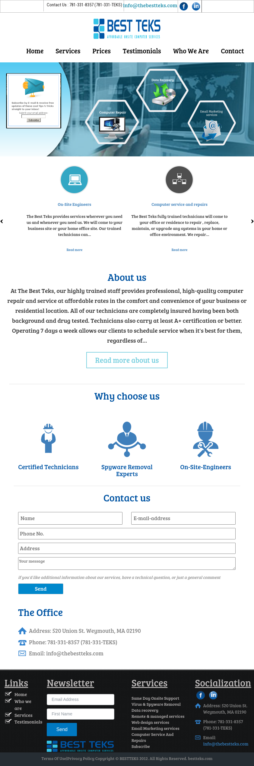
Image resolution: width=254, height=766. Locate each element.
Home (34, 50)
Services (68, 50)
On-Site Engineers (74, 204)
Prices (101, 50)
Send (62, 729)
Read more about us (127, 360)
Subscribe (141, 746)
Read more (75, 249)
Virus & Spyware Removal (156, 704)
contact (232, 50)
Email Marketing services (155, 728)
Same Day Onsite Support (155, 698)
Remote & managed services (158, 716)
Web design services (150, 722)
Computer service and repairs (179, 204)
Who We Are (191, 50)
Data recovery (145, 710)
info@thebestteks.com (150, 5)
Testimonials (142, 50)
